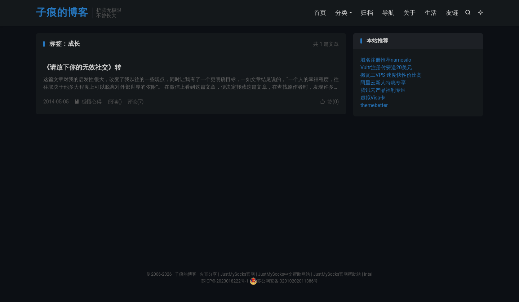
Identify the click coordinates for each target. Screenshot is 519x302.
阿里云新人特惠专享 (383, 82)
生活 (431, 12)
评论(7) (135, 102)
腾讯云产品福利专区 (383, 90)
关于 (409, 12)
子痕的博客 (62, 12)
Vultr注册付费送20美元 (386, 67)
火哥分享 (208, 274)
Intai (368, 274)
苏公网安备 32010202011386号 (284, 281)
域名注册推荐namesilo (385, 60)
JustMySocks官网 (237, 274)
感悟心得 (88, 102)
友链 (452, 12)
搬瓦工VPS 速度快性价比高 (391, 75)
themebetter (374, 105)
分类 (341, 12)
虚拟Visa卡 (372, 98)
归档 (367, 12)
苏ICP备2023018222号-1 (225, 281)
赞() (329, 102)
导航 (388, 12)
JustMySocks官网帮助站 (337, 274)
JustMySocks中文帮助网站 (284, 274)
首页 (320, 12)
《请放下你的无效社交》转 (82, 67)
